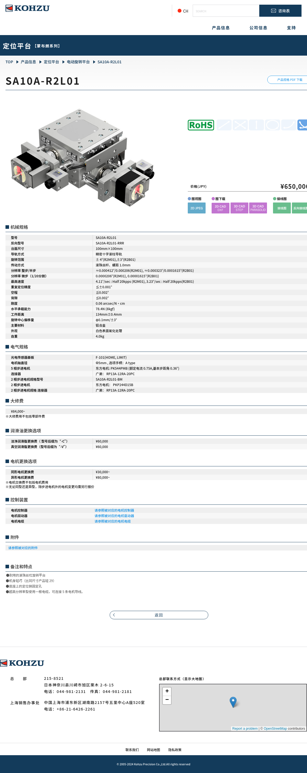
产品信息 (221, 27)
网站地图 (153, 749)
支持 (291, 27)
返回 (159, 615)
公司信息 (258, 27)
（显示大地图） (193, 678)
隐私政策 (174, 749)
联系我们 (132, 749)
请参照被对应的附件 (23, 547)
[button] (197, 207)
